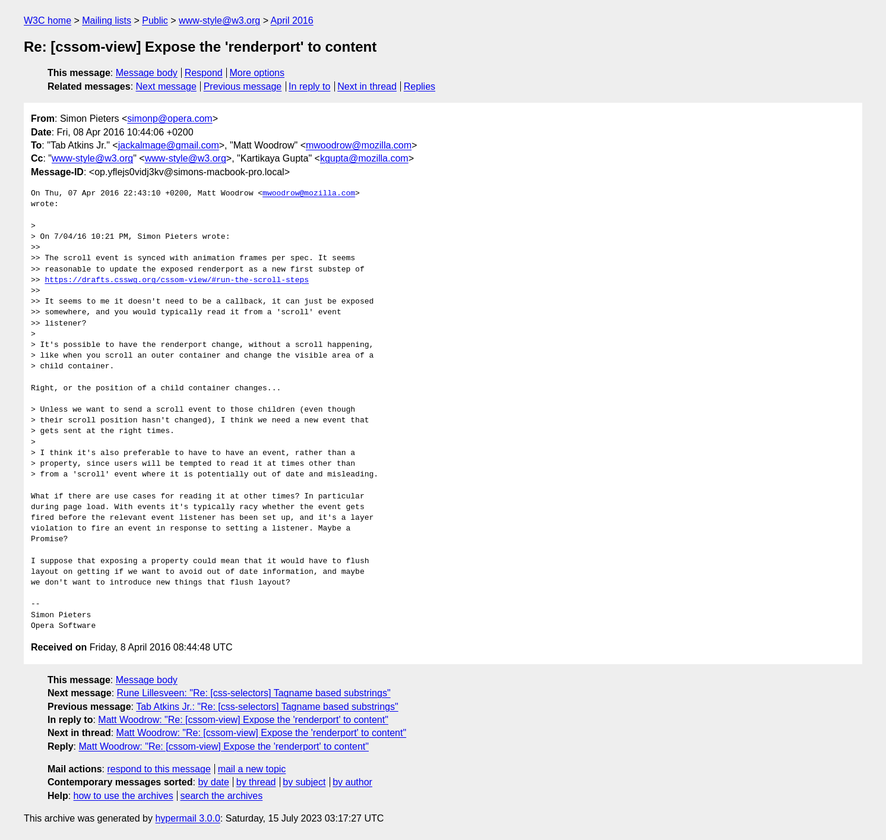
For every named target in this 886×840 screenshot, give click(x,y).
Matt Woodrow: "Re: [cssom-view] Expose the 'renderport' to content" (243, 720)
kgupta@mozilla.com (364, 158)
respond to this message (158, 769)
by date (213, 782)
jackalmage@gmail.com (168, 145)
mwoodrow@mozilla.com (359, 145)
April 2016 (292, 20)
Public (155, 20)
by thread (256, 782)
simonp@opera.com (169, 118)
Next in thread (367, 86)
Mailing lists (106, 20)
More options (257, 73)
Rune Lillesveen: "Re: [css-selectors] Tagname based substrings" (254, 693)
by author (352, 782)
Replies (419, 86)
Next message (166, 86)
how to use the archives (123, 796)
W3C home (47, 20)
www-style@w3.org (219, 20)
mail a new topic (252, 769)
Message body (147, 73)
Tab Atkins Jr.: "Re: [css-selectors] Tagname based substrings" (267, 707)
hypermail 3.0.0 (187, 818)
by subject (304, 782)
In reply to (309, 86)
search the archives (222, 796)
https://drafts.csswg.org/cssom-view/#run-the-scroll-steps (177, 280)
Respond (204, 73)
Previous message (243, 86)
